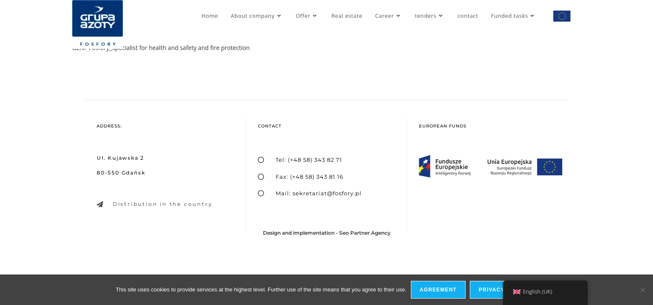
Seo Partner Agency (365, 233)
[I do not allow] (642, 290)
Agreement (438, 290)
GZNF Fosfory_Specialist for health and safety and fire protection (161, 48)
